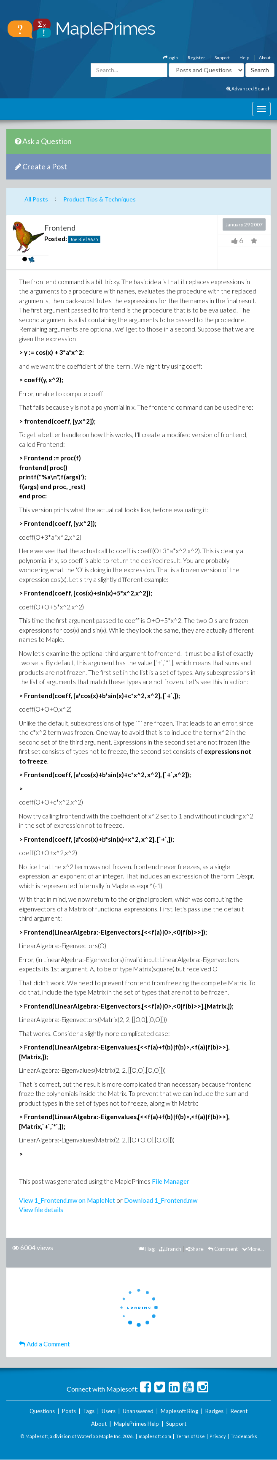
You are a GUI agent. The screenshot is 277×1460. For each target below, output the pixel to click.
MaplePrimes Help (136, 1423)
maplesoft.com (155, 1436)
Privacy (218, 1436)
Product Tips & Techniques (99, 199)
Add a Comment (44, 1344)
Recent (239, 1411)
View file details (41, 1209)
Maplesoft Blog (179, 1411)
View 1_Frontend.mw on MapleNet (67, 1200)
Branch (170, 1248)
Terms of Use (190, 1436)
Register (196, 57)
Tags (88, 1411)
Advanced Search (248, 88)
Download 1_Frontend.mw (160, 1200)
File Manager (170, 1181)
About (265, 57)
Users (109, 1411)
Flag (146, 1248)
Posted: (55, 238)
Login (170, 57)
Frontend (59, 227)
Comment (223, 1248)
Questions (42, 1411)
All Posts (36, 199)
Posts (69, 1411)
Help (244, 57)
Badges (214, 1411)
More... (253, 1248)
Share (195, 1248)
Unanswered (138, 1411)
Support (222, 57)
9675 (93, 239)
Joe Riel (78, 239)
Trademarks (244, 1436)
